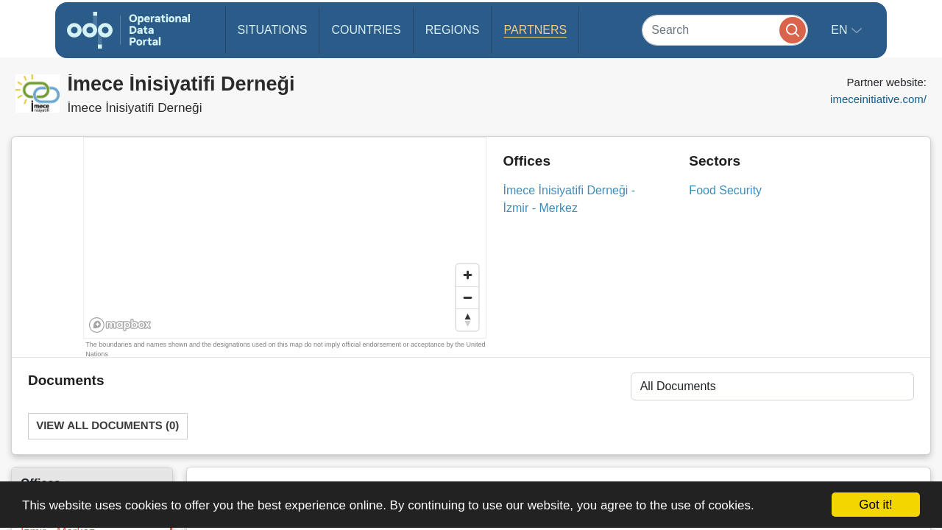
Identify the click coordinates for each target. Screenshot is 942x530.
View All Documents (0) (107, 426)
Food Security (725, 190)
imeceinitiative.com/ (878, 99)
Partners (535, 30)
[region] (285, 238)
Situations (273, 30)
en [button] (841, 30)
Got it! (875, 505)
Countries (365, 30)
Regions (452, 30)
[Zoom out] (467, 297)
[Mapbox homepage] (120, 325)
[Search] (725, 30)
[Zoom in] (467, 275)
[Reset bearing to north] (467, 319)
